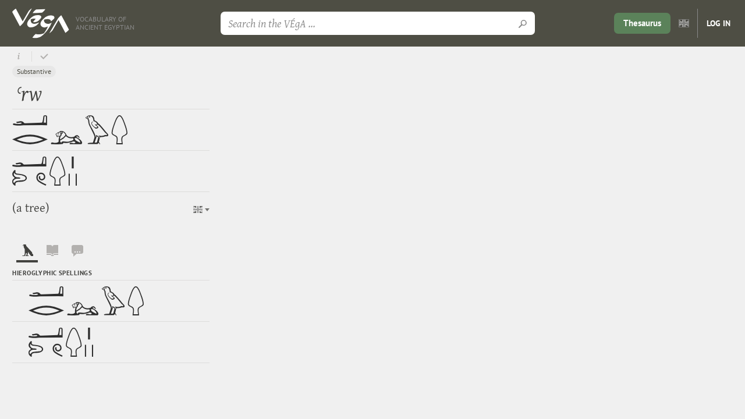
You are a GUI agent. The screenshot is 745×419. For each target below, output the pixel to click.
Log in (718, 23)
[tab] (26, 253)
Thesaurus (642, 23)
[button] (201, 209)
